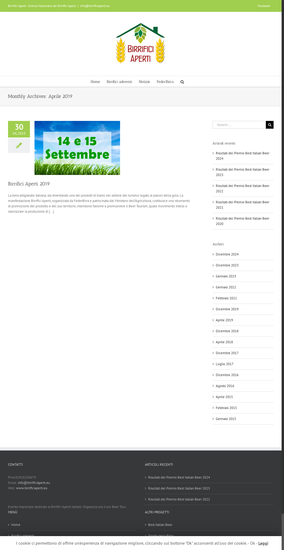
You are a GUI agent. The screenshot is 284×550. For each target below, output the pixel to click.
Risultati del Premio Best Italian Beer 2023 (179, 488)
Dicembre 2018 (227, 331)
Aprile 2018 (224, 342)
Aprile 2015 (224, 397)
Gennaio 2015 (226, 419)
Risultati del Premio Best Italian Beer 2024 (179, 477)
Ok (252, 543)
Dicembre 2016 (227, 375)
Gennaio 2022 (226, 287)
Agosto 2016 (225, 386)
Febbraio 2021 (226, 298)
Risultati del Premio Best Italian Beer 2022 (179, 499)
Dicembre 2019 (227, 309)
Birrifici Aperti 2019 (29, 184)
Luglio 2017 (224, 364)
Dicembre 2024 (227, 254)
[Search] (182, 81)
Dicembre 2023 (227, 265)
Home (15, 524)
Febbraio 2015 (226, 408)
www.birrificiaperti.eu (31, 488)
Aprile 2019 (224, 320)
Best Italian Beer (160, 524)
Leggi (263, 543)
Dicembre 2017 (227, 353)
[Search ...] (239, 125)
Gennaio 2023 (226, 276)
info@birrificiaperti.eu (95, 6)
